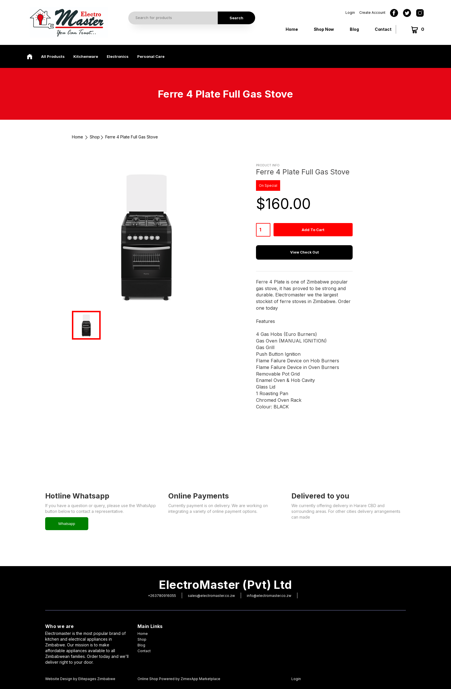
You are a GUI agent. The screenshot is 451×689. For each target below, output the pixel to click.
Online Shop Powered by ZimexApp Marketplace (178, 679)
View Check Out (304, 252)
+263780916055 (162, 595)
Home (292, 29)
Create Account (372, 12)
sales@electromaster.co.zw (211, 595)
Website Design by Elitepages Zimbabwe (80, 679)
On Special (268, 185)
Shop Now (324, 29)
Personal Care (151, 56)
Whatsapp (66, 523)
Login (350, 12)
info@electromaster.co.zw (269, 595)
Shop (95, 136)
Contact (383, 29)
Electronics (118, 56)
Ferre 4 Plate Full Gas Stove (131, 136)
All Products (53, 56)
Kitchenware (85, 56)
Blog (354, 29)
